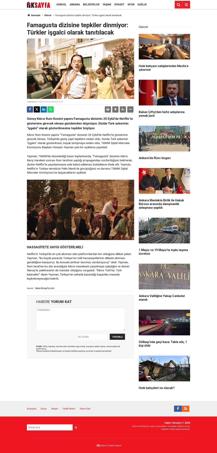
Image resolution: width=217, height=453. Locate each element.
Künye (44, 408)
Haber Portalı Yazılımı (111, 445)
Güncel (61, 4)
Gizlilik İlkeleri (69, 408)
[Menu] (186, 5)
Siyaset (119, 4)
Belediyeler (91, 4)
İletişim (54, 408)
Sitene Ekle (85, 408)
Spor (131, 4)
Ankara (75, 4)
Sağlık (142, 4)
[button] (115, 109)
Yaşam (107, 4)
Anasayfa (33, 15)
